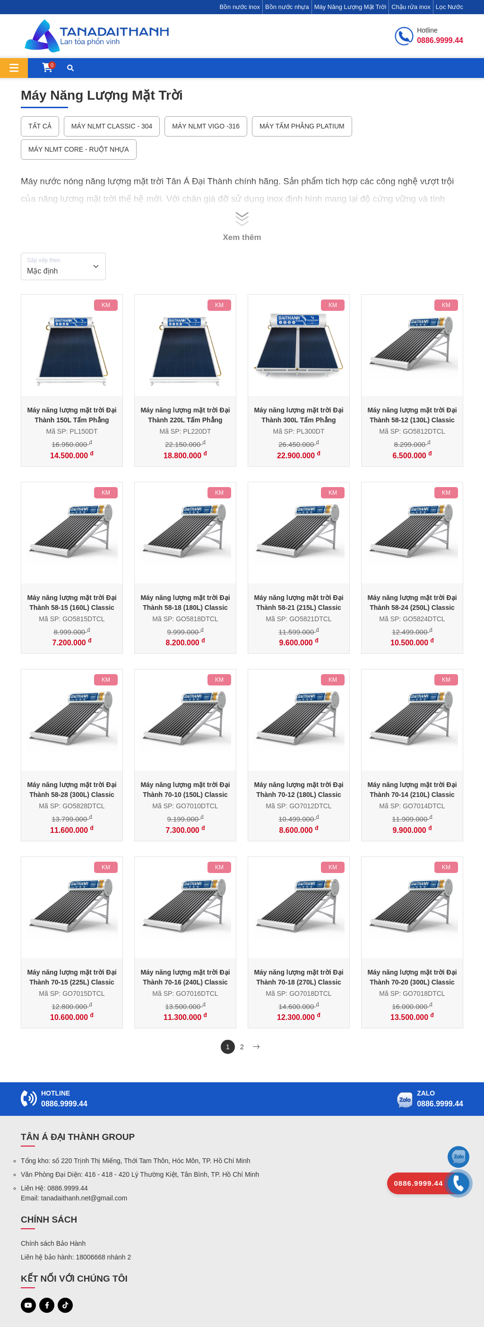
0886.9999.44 (64, 1104)
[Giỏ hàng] (47, 68)
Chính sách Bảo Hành (53, 1243)
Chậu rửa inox (410, 6)
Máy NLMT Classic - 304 (111, 126)
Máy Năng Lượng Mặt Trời (350, 6)
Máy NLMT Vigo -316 (206, 126)
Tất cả (40, 126)
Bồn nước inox (239, 6)
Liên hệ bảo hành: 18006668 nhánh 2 (76, 1257)
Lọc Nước (449, 6)
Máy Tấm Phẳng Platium (302, 126)
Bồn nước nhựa (287, 6)
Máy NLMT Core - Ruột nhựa (78, 149)
